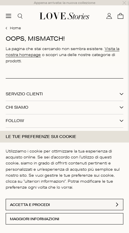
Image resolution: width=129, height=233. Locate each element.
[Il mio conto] (109, 9)
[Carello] (120, 9)
